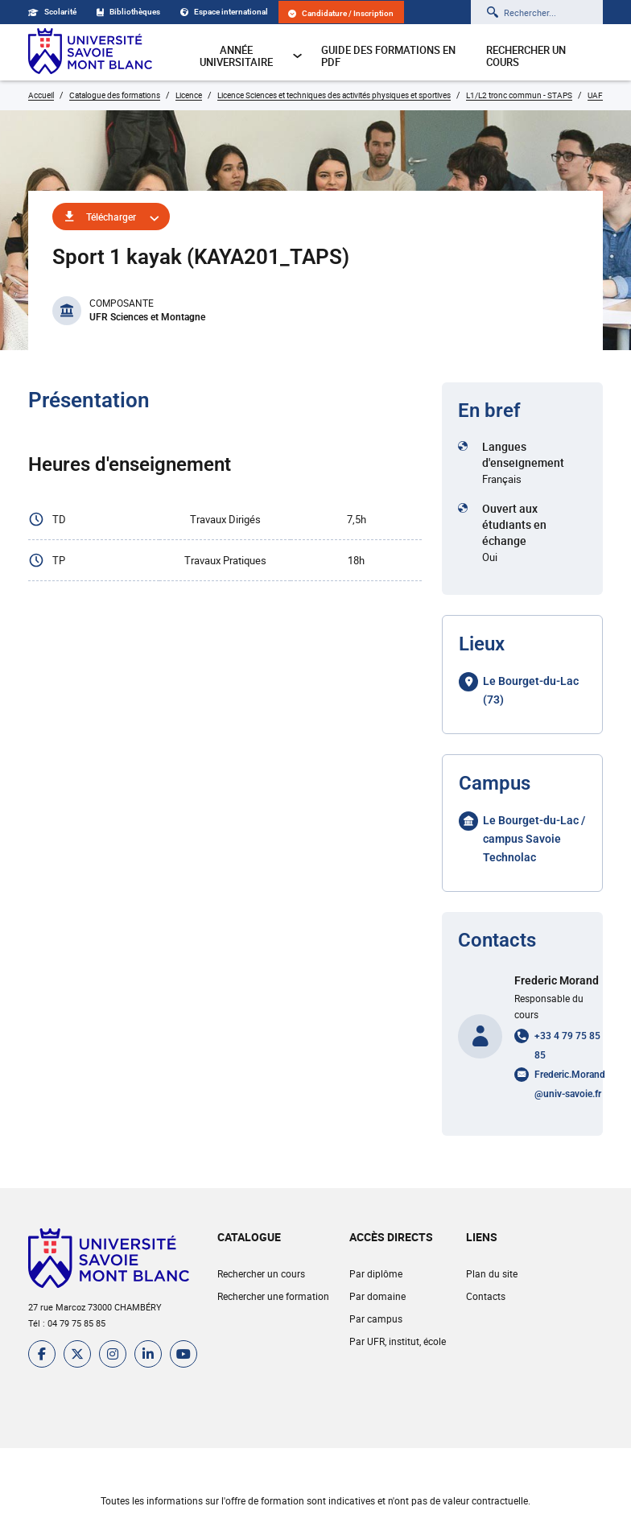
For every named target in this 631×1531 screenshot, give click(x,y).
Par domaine (377, 1296)
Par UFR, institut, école (397, 1341)
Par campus (375, 1318)
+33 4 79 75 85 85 (567, 1045)
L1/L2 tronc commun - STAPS (519, 95)
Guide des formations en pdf (388, 56)
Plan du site (492, 1273)
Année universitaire (251, 56)
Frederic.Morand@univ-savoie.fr (569, 1084)
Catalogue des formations (114, 95)
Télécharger (111, 216)
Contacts (485, 1296)
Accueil (41, 95)
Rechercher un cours (526, 56)
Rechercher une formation (273, 1296)
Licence (188, 95)
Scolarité (52, 11)
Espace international (224, 11)
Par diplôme (375, 1273)
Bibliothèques (128, 11)
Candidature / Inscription (341, 13)
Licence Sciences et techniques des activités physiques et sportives (334, 95)
